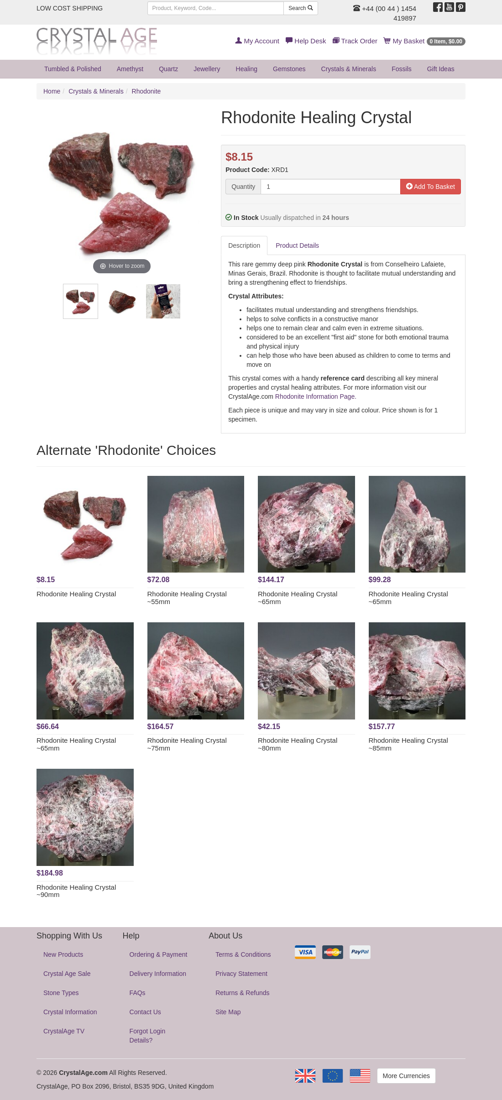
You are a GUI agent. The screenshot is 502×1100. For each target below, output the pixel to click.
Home (51, 91)
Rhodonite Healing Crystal (76, 594)
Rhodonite (146, 91)
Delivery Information (158, 973)
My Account (257, 41)
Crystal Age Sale (67, 973)
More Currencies (406, 1075)
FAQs (138, 992)
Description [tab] (244, 245)
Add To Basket (430, 186)
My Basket (424, 41)
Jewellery (206, 69)
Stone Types (61, 992)
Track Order (355, 41)
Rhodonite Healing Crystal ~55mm (187, 597)
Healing (246, 69)
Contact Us (145, 1012)
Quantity (243, 186)
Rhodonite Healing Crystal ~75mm (187, 744)
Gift (441, 69)
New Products (63, 954)
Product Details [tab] (297, 245)
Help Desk (306, 41)
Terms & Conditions (243, 954)
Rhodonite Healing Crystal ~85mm (408, 744)
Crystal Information (70, 1012)
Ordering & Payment (159, 954)
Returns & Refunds (242, 992)
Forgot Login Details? (148, 1035)
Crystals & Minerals (348, 69)
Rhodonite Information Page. (315, 396)
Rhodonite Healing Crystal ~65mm (297, 597)
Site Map (228, 1012)
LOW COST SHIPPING (70, 8)
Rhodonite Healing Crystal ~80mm (297, 744)
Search (300, 8)
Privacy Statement (241, 973)
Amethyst (130, 69)
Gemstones (289, 69)
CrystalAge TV (63, 1031)
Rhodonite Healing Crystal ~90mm (76, 891)
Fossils (402, 69)
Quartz (168, 69)
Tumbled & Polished (72, 69)
